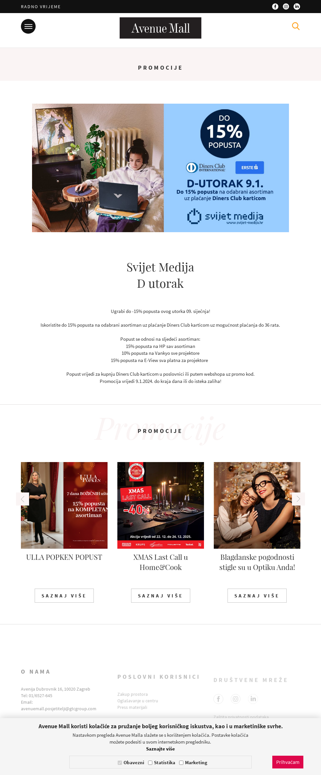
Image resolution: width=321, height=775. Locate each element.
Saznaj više (64, 596)
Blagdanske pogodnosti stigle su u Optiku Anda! (257, 562)
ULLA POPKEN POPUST (64, 557)
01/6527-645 (40, 703)
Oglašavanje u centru (137, 706)
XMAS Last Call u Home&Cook (160, 562)
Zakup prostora (132, 699)
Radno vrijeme (41, 6)
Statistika (164, 762)
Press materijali (132, 712)
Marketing (196, 762)
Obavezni (134, 762)
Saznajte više (160, 749)
